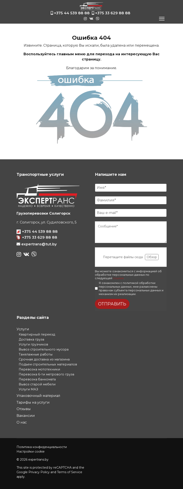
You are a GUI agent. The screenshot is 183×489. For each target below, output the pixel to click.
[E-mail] (131, 213)
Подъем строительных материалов (48, 364)
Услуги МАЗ (28, 389)
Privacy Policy (39, 472)
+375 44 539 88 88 (72, 13)
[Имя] (131, 188)
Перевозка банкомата (37, 379)
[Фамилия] (131, 200)
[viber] (97, 17)
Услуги (23, 329)
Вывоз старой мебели (37, 384)
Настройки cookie (31, 451)
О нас (22, 422)
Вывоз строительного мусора (44, 349)
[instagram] (86, 18)
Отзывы (24, 409)
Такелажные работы (35, 354)
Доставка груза (31, 339)
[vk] (92, 19)
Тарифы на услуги (33, 402)
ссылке (118, 278)
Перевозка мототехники (39, 369)
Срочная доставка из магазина (44, 359)
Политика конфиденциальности (42, 447)
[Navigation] (162, 18)
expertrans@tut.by (39, 244)
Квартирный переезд (37, 334)
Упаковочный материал (38, 396)
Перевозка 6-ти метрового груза (46, 374)
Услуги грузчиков (33, 344)
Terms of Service (69, 472)
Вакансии (26, 416)
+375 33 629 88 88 (112, 13)
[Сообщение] (131, 232)
